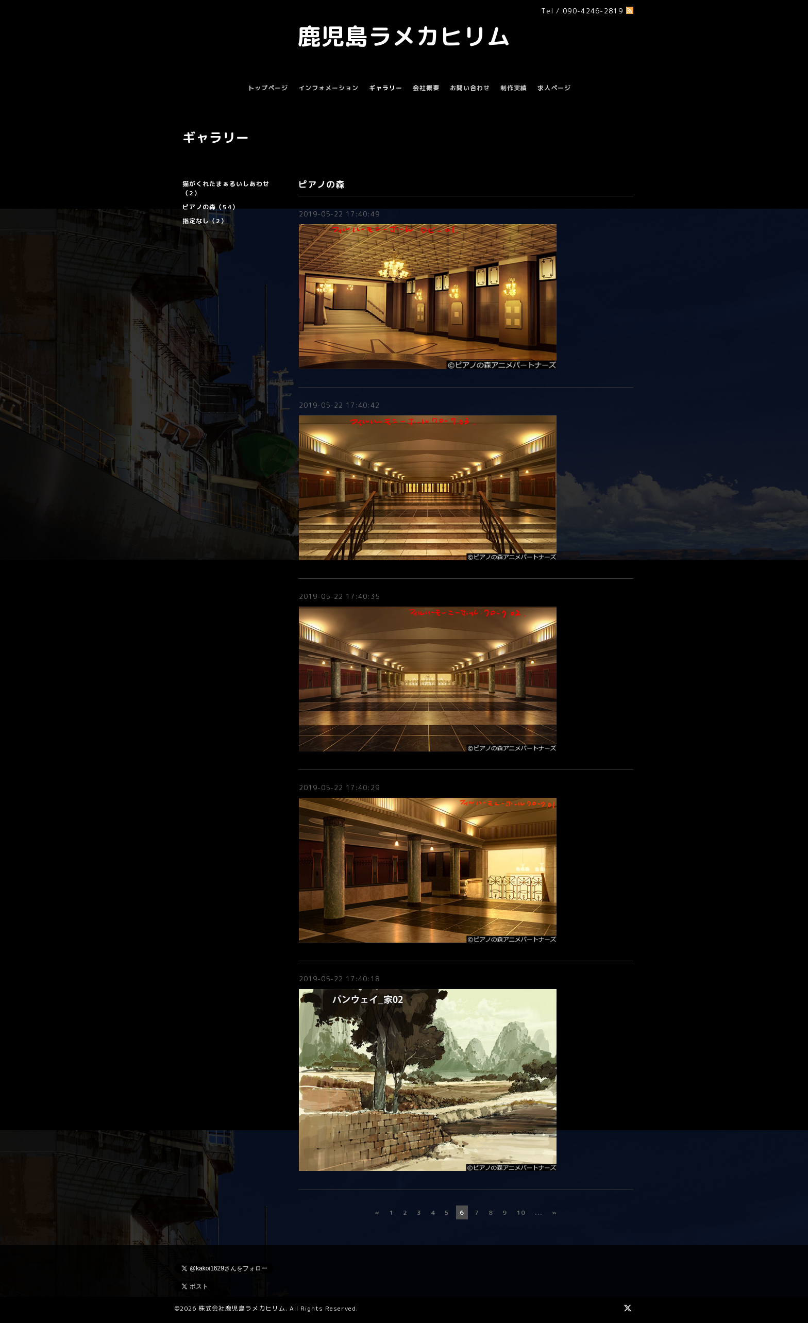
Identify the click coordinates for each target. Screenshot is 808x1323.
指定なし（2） (204, 220)
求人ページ (554, 87)
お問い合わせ (470, 87)
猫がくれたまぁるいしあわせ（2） (226, 188)
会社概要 (426, 87)
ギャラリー (385, 87)
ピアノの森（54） (210, 207)
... (539, 1212)
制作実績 (513, 87)
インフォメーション (328, 87)
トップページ (268, 87)
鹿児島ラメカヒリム (404, 36)
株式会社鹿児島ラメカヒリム (241, 1308)
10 (521, 1212)
